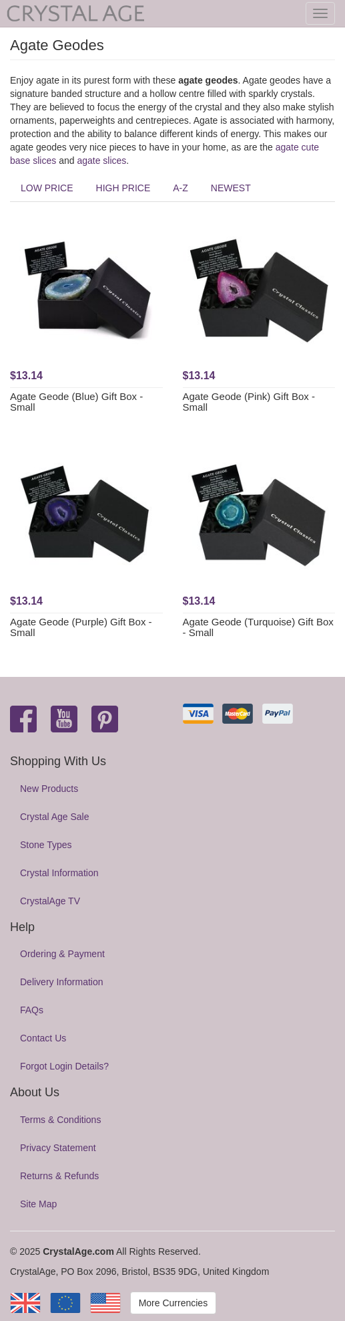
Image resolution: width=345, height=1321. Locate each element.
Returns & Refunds (59, 1176)
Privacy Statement (58, 1147)
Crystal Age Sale (54, 816)
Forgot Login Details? (64, 1066)
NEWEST (231, 188)
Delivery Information (61, 982)
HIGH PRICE (123, 188)
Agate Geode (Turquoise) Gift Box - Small (258, 627)
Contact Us (43, 1038)
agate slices (101, 160)
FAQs (31, 1010)
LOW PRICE (47, 188)
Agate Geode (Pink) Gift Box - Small (249, 402)
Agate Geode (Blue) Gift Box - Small (76, 402)
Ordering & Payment (62, 953)
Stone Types (46, 844)
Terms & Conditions (60, 1119)
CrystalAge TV (50, 901)
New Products (49, 788)
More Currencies (173, 1303)
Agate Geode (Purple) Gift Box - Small (81, 627)
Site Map (38, 1204)
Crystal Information (59, 873)
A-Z (180, 188)
